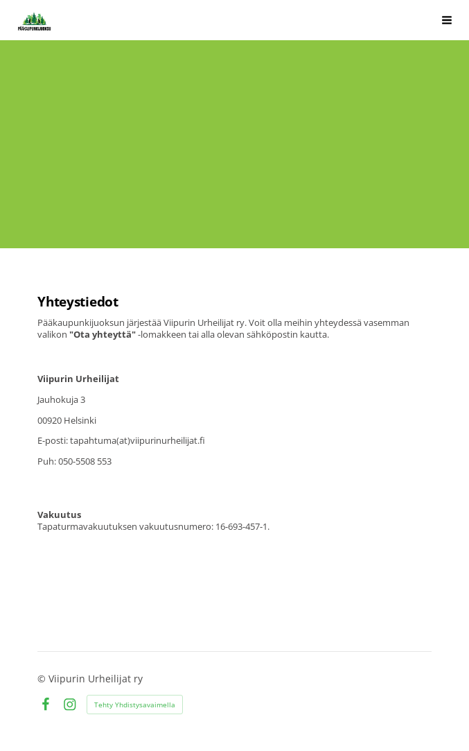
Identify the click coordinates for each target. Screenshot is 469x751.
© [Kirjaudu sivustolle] (42, 678)
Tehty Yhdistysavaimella (134, 704)
